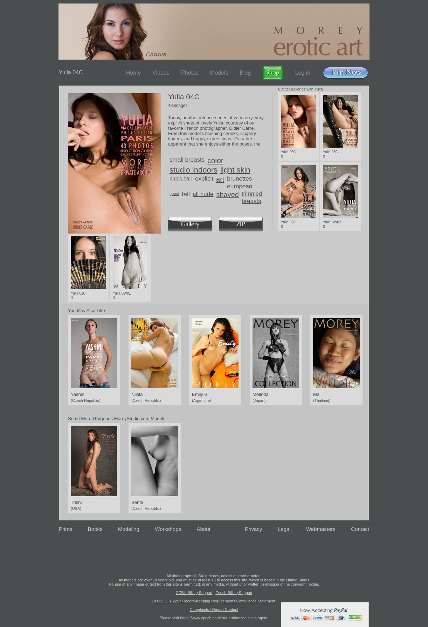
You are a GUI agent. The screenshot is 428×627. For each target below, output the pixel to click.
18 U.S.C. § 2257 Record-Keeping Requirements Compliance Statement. (214, 601)
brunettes (239, 178)
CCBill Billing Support (194, 593)
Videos (161, 73)
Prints (65, 529)
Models (219, 73)
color (215, 160)
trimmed (252, 194)
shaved (227, 194)
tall (186, 194)
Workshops (168, 529)
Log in (302, 73)
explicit (204, 178)
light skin (235, 170)
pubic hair (181, 178)
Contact (360, 529)
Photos (190, 73)
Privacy (253, 529)
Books (95, 529)
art (220, 179)
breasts (251, 201)
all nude (203, 194)
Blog (245, 73)
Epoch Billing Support (233, 593)
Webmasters (321, 529)
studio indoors (194, 170)
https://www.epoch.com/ (200, 618)
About (203, 529)
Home (133, 73)
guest (174, 193)
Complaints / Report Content (214, 609)
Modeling (128, 529)
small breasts (187, 159)
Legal (284, 529)
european (239, 186)
